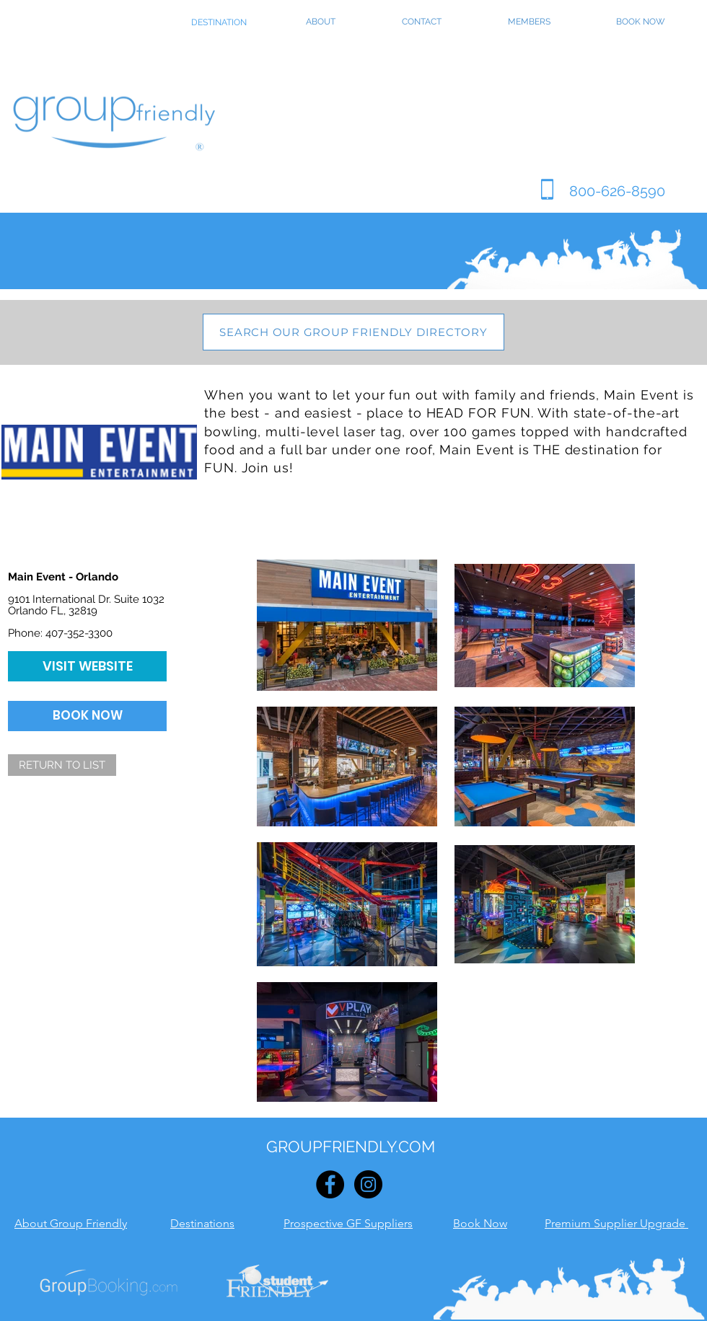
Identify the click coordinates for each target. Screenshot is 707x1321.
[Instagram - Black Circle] (368, 1184)
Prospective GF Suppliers (348, 1223)
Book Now (480, 1223)
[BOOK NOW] (87, 716)
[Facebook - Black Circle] (330, 1184)
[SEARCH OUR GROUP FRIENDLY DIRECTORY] (353, 332)
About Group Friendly (70, 1223)
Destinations (202, 1223)
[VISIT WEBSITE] (87, 666)
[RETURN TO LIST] (62, 765)
